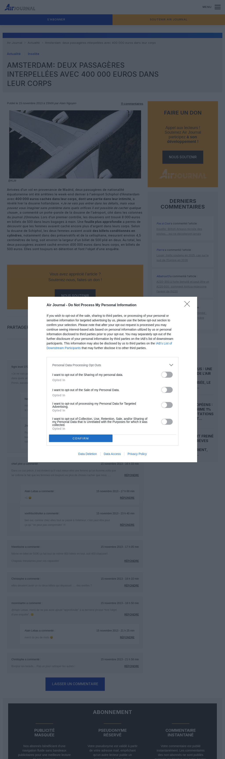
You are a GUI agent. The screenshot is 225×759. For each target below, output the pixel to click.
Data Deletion (87, 454)
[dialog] (112, 379)
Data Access (112, 454)
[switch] (167, 375)
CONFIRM (81, 438)
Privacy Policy (137, 454)
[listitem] (112, 365)
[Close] (188, 305)
